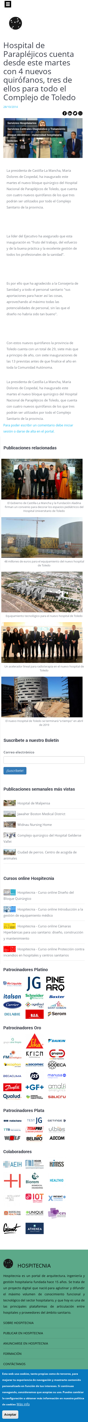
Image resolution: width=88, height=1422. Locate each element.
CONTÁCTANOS (14, 1364)
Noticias (12, 140)
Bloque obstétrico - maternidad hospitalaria (34, 135)
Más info (23, 1405)
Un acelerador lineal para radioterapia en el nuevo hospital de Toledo (44, 668)
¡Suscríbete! (15, 771)
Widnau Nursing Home (34, 824)
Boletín (52, 740)
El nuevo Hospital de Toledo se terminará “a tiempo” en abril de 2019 (44, 723)
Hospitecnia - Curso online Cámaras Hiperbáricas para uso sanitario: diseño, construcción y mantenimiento (43, 932)
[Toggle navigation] (8, 4)
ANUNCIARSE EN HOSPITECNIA (25, 1343)
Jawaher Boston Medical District (41, 814)
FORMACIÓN (12, 1354)
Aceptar (10, 1415)
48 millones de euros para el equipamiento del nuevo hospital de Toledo (44, 563)
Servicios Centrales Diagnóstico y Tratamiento (36, 129)
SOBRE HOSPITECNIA (18, 1323)
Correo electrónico (18, 752)
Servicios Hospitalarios (21, 123)
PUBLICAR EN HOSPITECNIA (23, 1333)
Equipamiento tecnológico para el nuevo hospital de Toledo (44, 616)
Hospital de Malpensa (33, 803)
